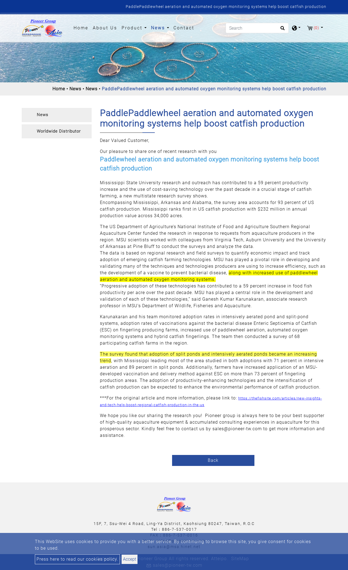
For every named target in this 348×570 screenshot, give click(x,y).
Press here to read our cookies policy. (77, 559)
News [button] (159, 27)
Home (82, 27)
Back (213, 460)
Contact (183, 27)
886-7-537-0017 (179, 529)
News (75, 88)
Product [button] (133, 27)
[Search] (257, 28)
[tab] (57, 115)
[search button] (282, 30)
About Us (105, 27)
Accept (129, 559)
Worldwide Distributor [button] (59, 131)
